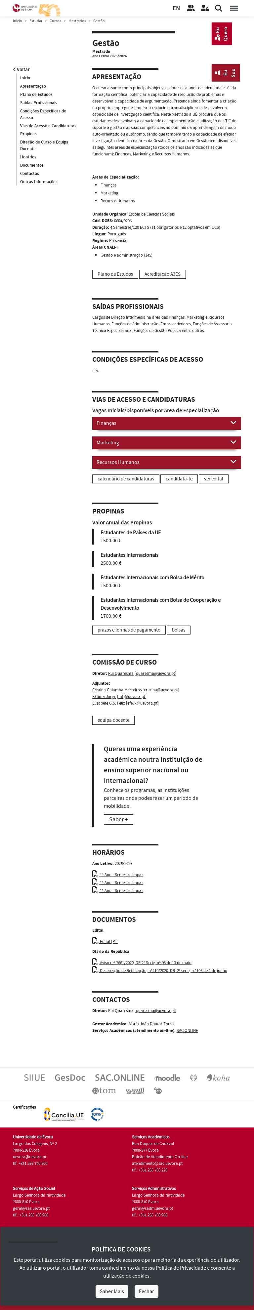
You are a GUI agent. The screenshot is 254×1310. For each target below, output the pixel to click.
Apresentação (33, 86)
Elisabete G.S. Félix (108, 703)
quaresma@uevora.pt (155, 673)
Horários (28, 157)
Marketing (167, 442)
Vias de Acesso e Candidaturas (48, 126)
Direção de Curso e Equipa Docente (44, 146)
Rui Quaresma (121, 673)
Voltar (21, 69)
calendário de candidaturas (126, 479)
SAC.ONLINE (187, 1031)
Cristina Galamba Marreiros (117, 690)
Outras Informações (39, 182)
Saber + (118, 819)
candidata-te (179, 479)
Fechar (146, 1291)
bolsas (178, 630)
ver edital (213, 479)
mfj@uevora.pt (131, 697)
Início (17, 21)
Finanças (167, 423)
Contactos (29, 174)
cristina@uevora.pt (161, 690)
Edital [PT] (105, 942)
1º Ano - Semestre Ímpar (117, 875)
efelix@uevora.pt (142, 703)
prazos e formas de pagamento (129, 630)
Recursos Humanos (167, 462)
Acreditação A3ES (163, 274)
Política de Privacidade (181, 1268)
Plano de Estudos (36, 95)
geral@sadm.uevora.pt (152, 1208)
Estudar (35, 21)
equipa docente (113, 720)
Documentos (32, 166)
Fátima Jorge (104, 697)
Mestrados (77, 21)
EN (176, 8)
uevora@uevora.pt (29, 1157)
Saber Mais (112, 1291)
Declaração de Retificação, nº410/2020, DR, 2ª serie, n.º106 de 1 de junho (159, 971)
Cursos (55, 21)
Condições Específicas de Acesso (43, 114)
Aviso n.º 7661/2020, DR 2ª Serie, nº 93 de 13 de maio (141, 963)
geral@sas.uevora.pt (31, 1208)
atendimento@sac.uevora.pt (157, 1164)
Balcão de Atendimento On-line (160, 1157)
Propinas (28, 134)
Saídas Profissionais (38, 103)
